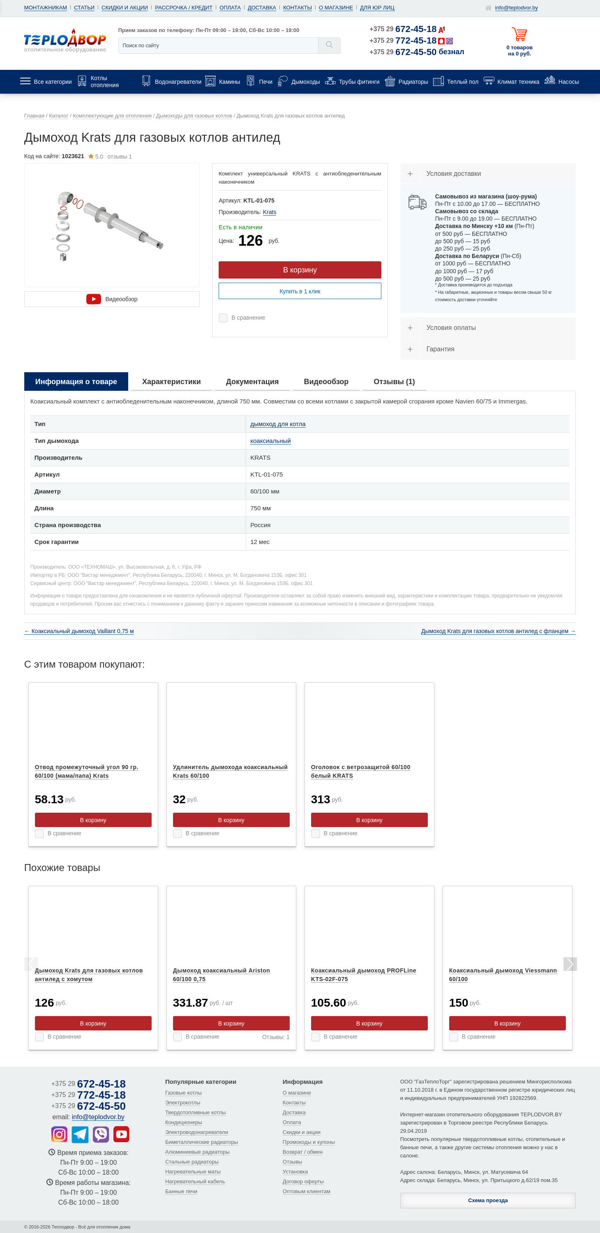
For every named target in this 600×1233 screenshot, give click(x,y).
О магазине (336, 8)
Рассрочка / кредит (183, 8)
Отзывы (292, 1162)
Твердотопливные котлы (195, 1112)
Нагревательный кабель (195, 1181)
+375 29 (402, 29)
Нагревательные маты (193, 1171)
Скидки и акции (125, 8)
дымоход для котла (277, 423)
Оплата (230, 8)
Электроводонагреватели (196, 1132)
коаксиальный (270, 440)
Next (569, 965)
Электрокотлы (182, 1102)
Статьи (84, 8)
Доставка (262, 8)
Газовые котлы (183, 1093)
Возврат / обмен (303, 1152)
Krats (270, 212)
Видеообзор (111, 299)
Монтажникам (45, 8)
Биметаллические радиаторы (201, 1142)
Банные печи (181, 1191)
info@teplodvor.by (516, 8)
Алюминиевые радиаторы (197, 1152)
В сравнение (248, 317)
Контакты (297, 8)
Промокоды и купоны (309, 1142)
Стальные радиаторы (192, 1162)
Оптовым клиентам (306, 1191)
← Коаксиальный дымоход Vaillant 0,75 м (79, 631)
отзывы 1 (110, 156)
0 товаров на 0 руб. (519, 50)
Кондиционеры (183, 1122)
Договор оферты (303, 1181)
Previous (30, 965)
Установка (295, 1171)
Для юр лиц (377, 8)
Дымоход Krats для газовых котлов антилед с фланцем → (498, 631)
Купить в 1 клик (300, 291)
